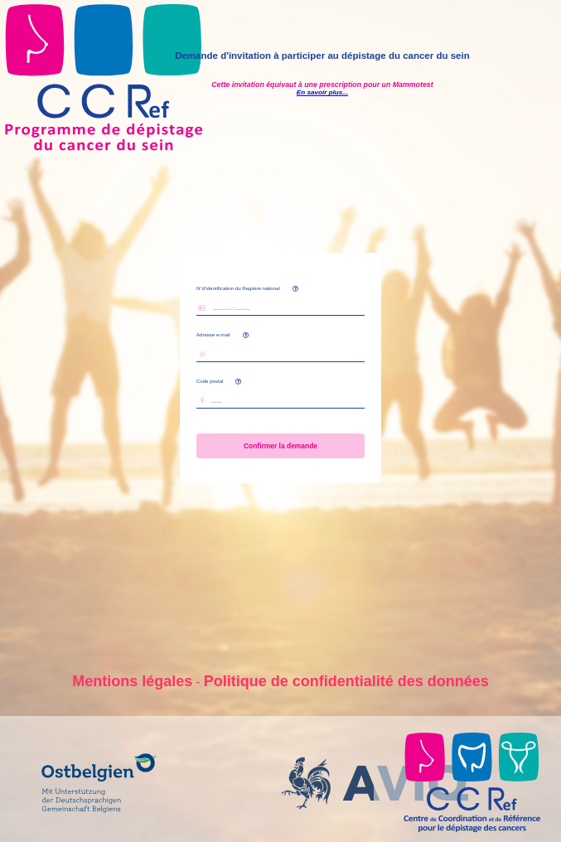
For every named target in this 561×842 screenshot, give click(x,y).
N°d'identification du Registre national (238, 288)
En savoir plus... (322, 92)
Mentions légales (132, 681)
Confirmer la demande (281, 446)
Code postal (218, 381)
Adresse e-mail (213, 334)
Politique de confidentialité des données (346, 681)
